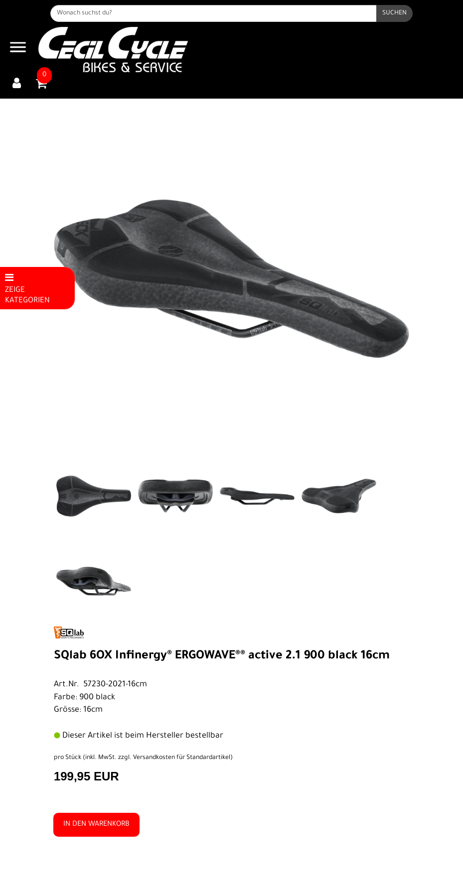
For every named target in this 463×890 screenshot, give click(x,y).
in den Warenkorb (96, 825)
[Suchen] (394, 13)
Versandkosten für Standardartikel (181, 758)
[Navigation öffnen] (18, 49)
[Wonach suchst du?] (213, 13)
